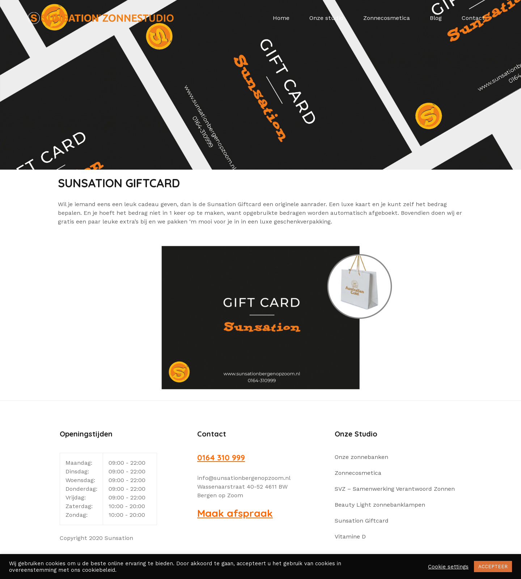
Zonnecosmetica (386, 17)
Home (281, 17)
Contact (473, 17)
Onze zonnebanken (361, 457)
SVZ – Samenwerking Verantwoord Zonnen (395, 488)
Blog (436, 17)
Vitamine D (350, 536)
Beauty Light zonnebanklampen (380, 504)
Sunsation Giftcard (362, 520)
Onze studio (326, 17)
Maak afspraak (235, 513)
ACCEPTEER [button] (493, 566)
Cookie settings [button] (448, 566)
